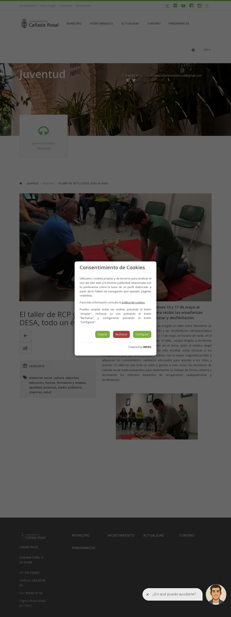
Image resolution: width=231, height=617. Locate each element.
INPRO (147, 347)
